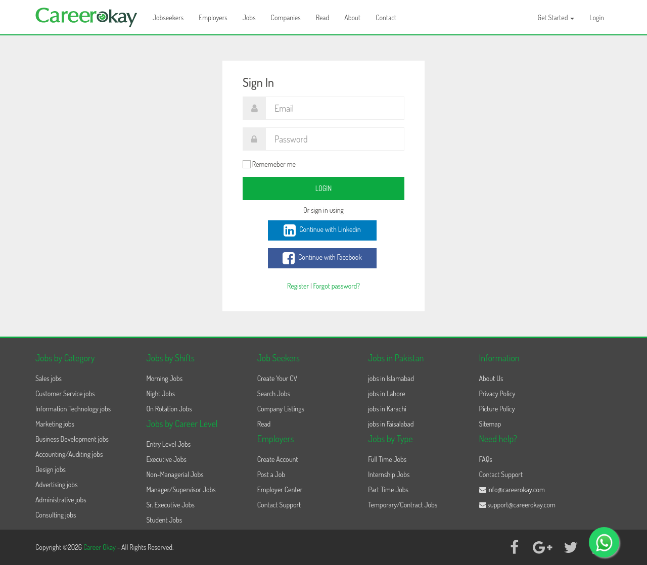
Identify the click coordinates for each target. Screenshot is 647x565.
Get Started (556, 17)
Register (298, 285)
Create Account (277, 459)
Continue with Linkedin (322, 230)
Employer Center (280, 489)
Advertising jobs (56, 484)
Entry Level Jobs (168, 444)
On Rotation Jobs (169, 408)
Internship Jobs (388, 474)
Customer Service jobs (65, 393)
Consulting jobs (55, 514)
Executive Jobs (166, 459)
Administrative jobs (60, 499)
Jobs (249, 17)
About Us (491, 378)
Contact (386, 17)
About (352, 17)
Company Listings (280, 408)
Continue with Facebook (322, 258)
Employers (213, 17)
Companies (286, 17)
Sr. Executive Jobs (170, 504)
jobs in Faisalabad (390, 423)
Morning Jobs (164, 378)
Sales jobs (48, 378)
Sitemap (490, 423)
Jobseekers (168, 17)
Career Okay (100, 547)
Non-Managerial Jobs (174, 474)
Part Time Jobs (388, 489)
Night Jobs (160, 393)
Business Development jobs (72, 439)
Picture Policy (497, 408)
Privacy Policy (497, 393)
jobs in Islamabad (391, 378)
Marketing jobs (54, 423)
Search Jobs (273, 393)
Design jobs (50, 469)
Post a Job (271, 474)
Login (596, 17)
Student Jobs (164, 519)
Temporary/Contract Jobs (402, 504)
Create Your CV (277, 378)
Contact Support (279, 504)
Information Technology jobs (73, 408)
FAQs (485, 459)
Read (323, 17)
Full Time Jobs (387, 459)
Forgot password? (336, 285)
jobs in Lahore (386, 393)
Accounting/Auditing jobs (69, 454)
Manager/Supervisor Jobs (180, 489)
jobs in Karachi (387, 408)
